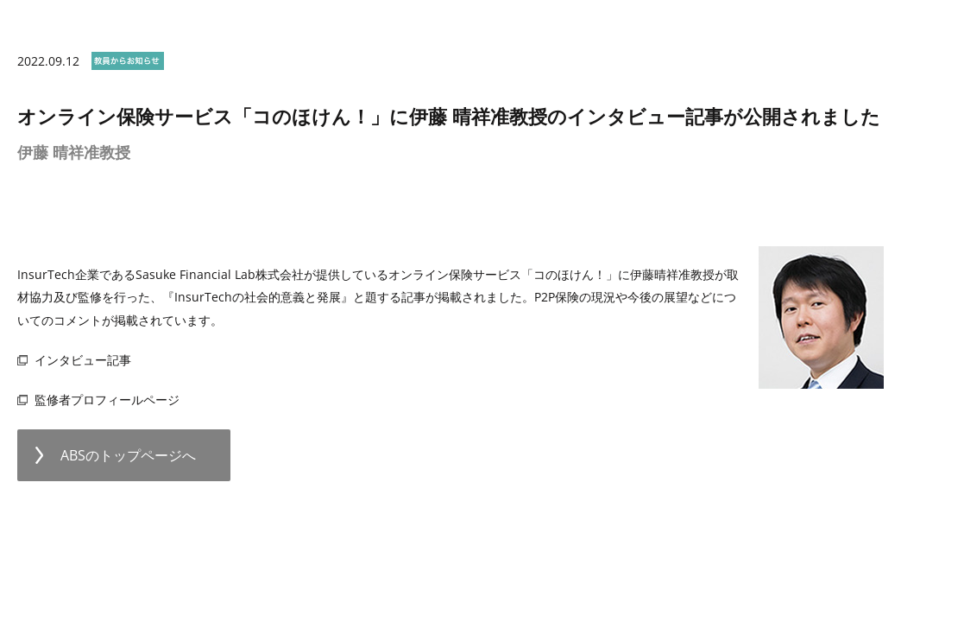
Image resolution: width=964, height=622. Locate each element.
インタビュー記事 (83, 360)
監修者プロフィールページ (107, 399)
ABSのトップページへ (128, 455)
